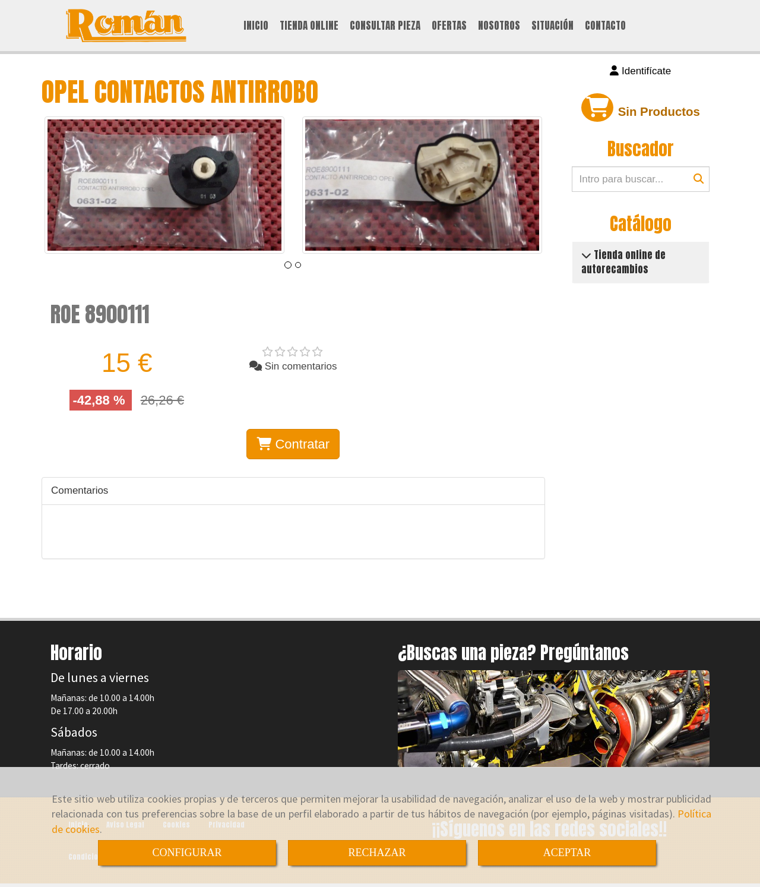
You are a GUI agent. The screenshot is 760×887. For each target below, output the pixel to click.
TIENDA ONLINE (309, 26)
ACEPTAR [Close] (567, 852)
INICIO (255, 26)
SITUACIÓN (552, 26)
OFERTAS (449, 26)
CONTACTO (605, 26)
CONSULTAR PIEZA (385, 26)
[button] (641, 72)
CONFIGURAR (186, 852)
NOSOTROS (499, 26)
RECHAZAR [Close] (377, 852)
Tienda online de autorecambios (623, 263)
